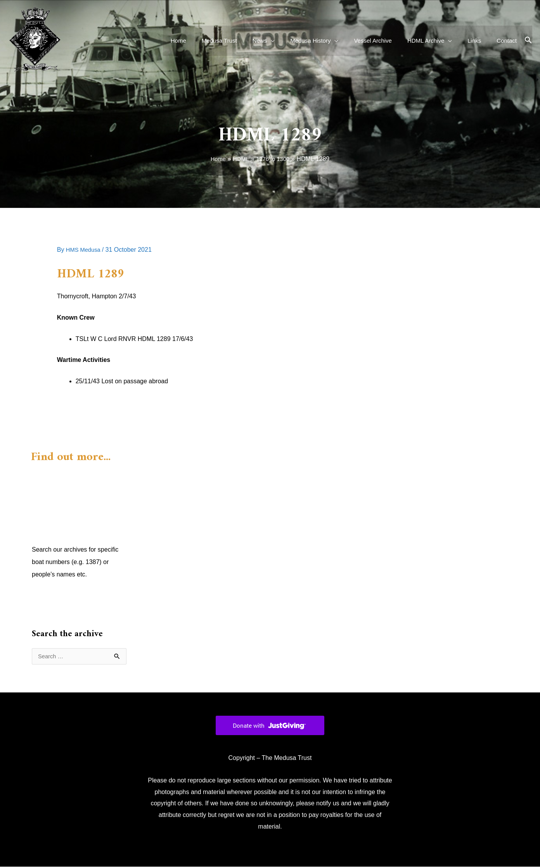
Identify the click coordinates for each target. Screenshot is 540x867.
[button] (528, 40)
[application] (292, 41)
